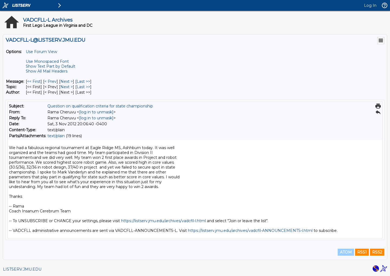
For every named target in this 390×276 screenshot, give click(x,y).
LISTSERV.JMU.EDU (22, 269)
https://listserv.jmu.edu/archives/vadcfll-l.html (163, 220)
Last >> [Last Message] (83, 81)
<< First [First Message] (34, 81)
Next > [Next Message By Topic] (66, 86)
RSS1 (362, 252)
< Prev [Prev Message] (50, 81)
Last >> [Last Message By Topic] (83, 86)
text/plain (56, 135)
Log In (370, 5)
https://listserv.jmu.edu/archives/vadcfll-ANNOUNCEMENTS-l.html (250, 230)
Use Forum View (41, 51)
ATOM (346, 252)
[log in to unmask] (96, 112)
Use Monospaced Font (47, 61)
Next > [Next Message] (66, 81)
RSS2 (377, 252)
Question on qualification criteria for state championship (100, 106)
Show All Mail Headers (46, 71)
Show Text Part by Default (50, 66)
